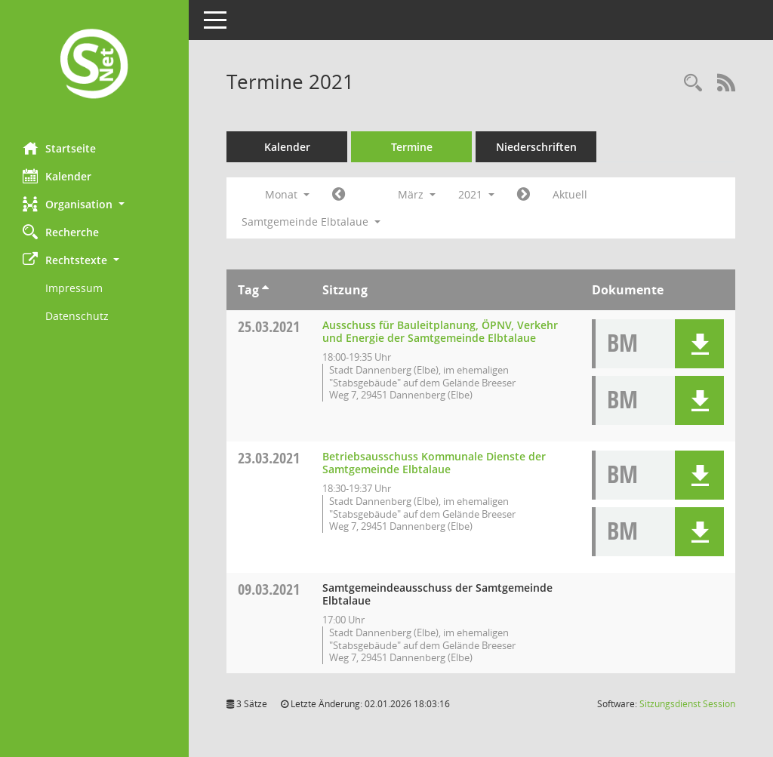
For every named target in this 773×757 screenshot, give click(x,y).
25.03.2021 (269, 326)
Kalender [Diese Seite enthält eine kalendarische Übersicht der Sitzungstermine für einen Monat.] (57, 175)
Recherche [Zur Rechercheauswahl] (61, 231)
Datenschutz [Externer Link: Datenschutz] (77, 316)
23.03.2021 (269, 458)
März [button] (417, 194)
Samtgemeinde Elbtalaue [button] (311, 221)
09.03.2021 (269, 589)
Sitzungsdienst (687, 703)
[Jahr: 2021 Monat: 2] (338, 194)
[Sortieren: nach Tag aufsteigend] (265, 290)
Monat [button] (287, 194)
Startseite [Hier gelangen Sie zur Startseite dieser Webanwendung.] (59, 147)
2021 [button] (476, 194)
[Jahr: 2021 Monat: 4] (523, 194)
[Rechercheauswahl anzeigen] (693, 83)
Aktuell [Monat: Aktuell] (570, 194)
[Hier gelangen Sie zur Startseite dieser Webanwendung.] (94, 65)
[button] (94, 204)
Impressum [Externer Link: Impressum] (74, 288)
